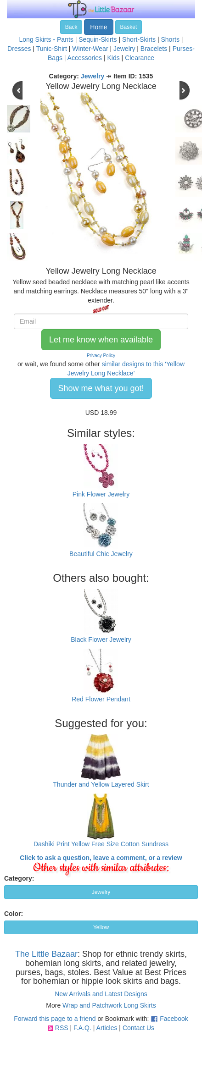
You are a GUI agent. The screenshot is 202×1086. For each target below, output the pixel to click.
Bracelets (153, 48)
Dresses (19, 48)
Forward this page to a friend (54, 1018)
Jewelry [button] (101, 892)
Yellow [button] (101, 927)
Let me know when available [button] (101, 339)
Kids (113, 57)
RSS (61, 1027)
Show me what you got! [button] (101, 388)
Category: (19, 878)
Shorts (170, 39)
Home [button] (98, 27)
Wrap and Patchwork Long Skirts (109, 1005)
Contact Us (138, 1027)
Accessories (84, 57)
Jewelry (124, 48)
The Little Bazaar (46, 954)
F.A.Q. (82, 1027)
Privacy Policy (101, 355)
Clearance (139, 57)
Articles (107, 1027)
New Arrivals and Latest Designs (101, 994)
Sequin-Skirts (98, 39)
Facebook (174, 1018)
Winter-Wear (90, 48)
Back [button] (71, 27)
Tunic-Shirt (51, 48)
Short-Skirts (139, 39)
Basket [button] (128, 27)
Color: (13, 913)
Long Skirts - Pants (46, 39)
